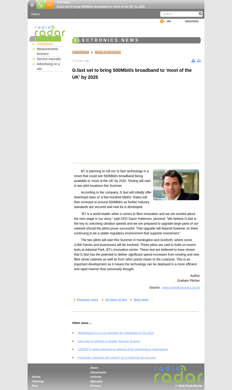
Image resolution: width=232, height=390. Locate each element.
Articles (96, 376)
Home (36, 376)
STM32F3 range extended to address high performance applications (123, 349)
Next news (141, 299)
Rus (35, 385)
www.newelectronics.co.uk (181, 287)
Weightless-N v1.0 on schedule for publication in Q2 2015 (116, 333)
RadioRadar (81, 52)
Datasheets (45, 44)
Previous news (87, 299)
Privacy (95, 385)
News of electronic (108, 52)
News (35, 14)
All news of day (116, 299)
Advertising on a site (48, 66)
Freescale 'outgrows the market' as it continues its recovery (117, 357)
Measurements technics (47, 51)
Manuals (96, 381)
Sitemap (38, 381)
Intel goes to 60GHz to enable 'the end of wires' (109, 341)
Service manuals (49, 59)
